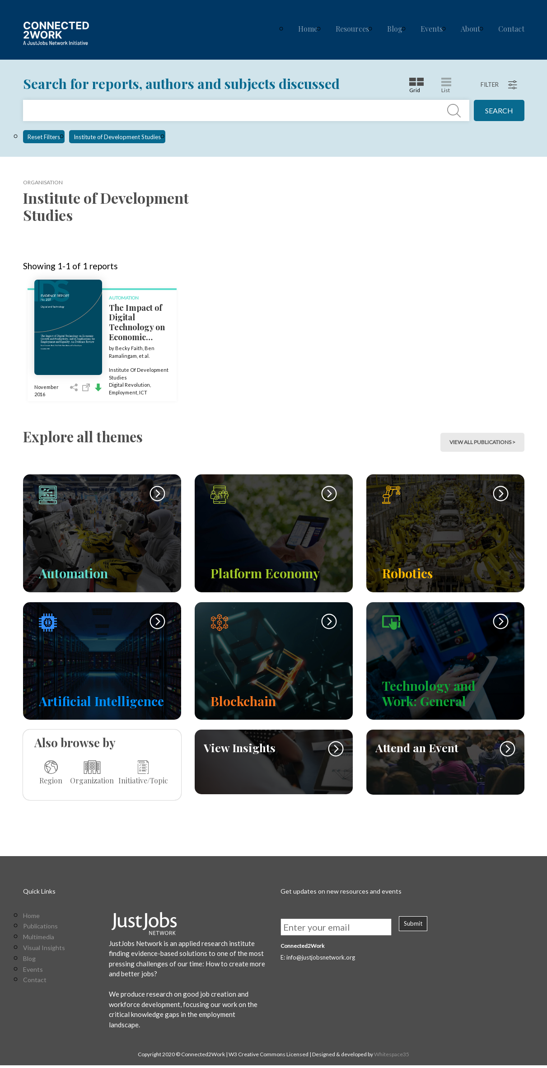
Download (98, 387)
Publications (40, 929)
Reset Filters (44, 137)
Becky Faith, (130, 348)
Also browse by (75, 742)
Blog (394, 28)
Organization (92, 772)
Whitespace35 (391, 1057)
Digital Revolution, (130, 385)
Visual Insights (44, 950)
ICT (143, 392)
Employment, (124, 392)
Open (86, 387)
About (470, 28)
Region (50, 772)
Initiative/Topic (143, 772)
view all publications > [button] (482, 442)
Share (74, 387)
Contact (511, 28)
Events (432, 28)
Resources (352, 28)
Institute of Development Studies (117, 137)
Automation (124, 297)
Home (308, 28)
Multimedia (38, 939)
